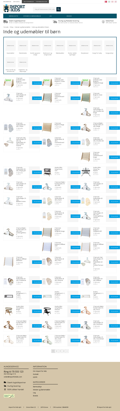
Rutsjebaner (85, 53)
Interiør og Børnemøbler (32, 16)
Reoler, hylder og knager (72, 54)
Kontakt (36, 374)
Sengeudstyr (109, 53)
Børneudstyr (13, 16)
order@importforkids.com (13, 377)
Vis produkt (37, 83)
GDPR (35, 377)
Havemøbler (10, 53)
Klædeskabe (23, 53)
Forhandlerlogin (41, 1)
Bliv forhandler (29, 1)
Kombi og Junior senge (35, 54)
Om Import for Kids (40, 371)
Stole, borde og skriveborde (10, 70)
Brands (69, 16)
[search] (44, 9)
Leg (50, 16)
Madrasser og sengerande (47, 54)
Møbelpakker (60, 53)
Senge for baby (97, 53)
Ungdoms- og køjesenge (23, 70)
